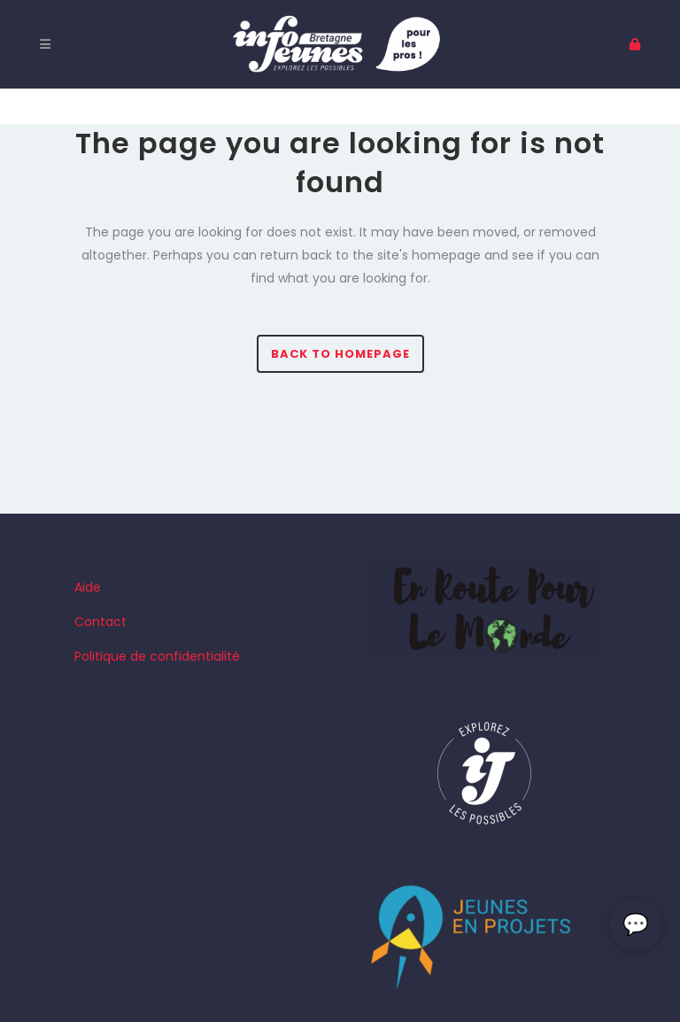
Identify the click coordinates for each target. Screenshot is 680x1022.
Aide (87, 587)
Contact (100, 622)
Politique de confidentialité (157, 656)
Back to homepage (340, 353)
